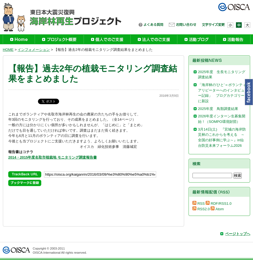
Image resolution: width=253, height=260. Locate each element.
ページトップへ (237, 234)
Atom (217, 209)
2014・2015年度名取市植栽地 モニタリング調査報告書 (52, 157)
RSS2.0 (201, 209)
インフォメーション (34, 50)
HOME (8, 50)
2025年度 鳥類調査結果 (218, 109)
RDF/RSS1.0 (218, 203)
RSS (199, 203)
